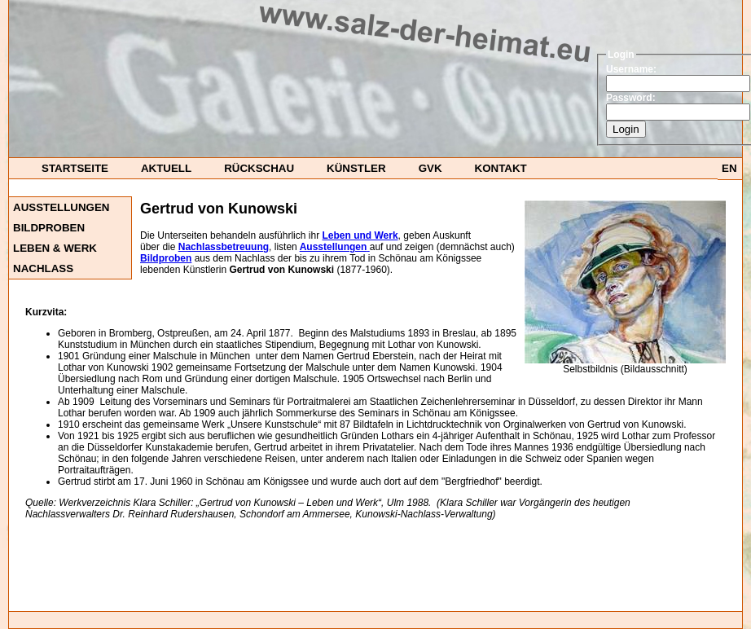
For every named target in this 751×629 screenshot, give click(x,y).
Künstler (356, 168)
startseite (75, 168)
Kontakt (501, 168)
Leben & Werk (55, 248)
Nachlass (43, 268)
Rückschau (259, 168)
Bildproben (49, 228)
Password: (631, 97)
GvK (430, 168)
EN (729, 168)
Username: (631, 69)
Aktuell (166, 168)
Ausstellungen (61, 207)
